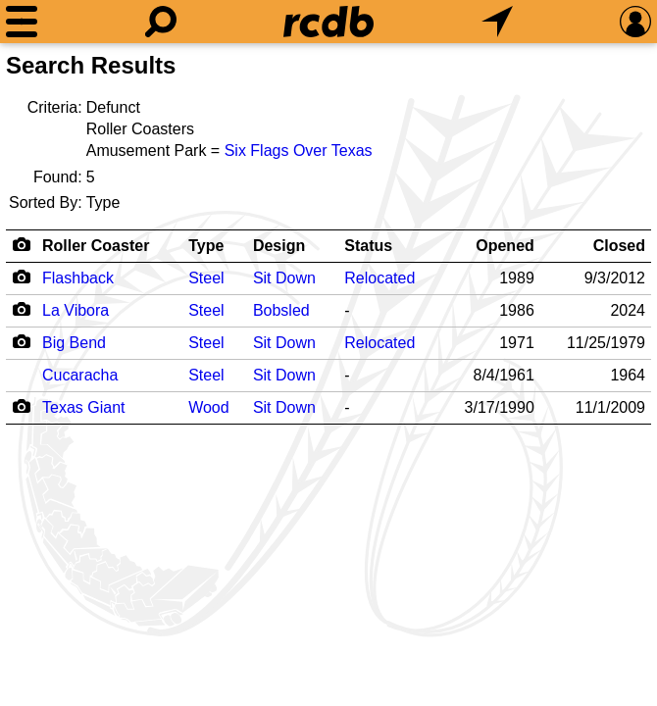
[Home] (328, 21)
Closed (619, 245)
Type (206, 245)
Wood (208, 407)
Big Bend (74, 342)
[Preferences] (635, 21)
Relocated (379, 278)
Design (279, 245)
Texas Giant (83, 407)
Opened (505, 245)
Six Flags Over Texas (299, 150)
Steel (206, 278)
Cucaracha (80, 375)
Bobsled (281, 310)
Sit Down (284, 278)
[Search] (161, 21)
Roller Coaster (95, 245)
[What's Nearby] (497, 21)
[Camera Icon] (21, 276)
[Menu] (21, 21)
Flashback (78, 278)
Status (368, 245)
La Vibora (75, 310)
